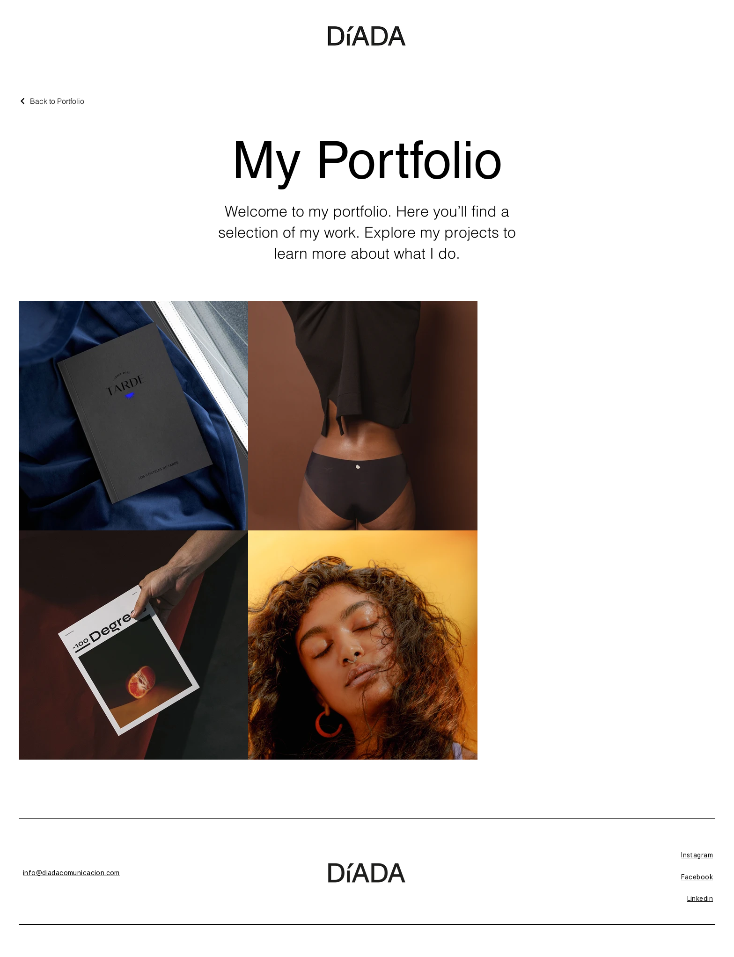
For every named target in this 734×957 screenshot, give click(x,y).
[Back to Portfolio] (51, 101)
